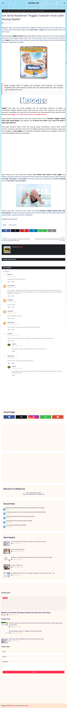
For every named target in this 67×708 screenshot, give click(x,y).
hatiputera (10, 356)
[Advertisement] (17, 437)
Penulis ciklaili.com (16, 565)
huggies (8, 11)
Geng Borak (10, 322)
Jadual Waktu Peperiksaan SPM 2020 (16, 525)
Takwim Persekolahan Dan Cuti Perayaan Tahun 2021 (20, 516)
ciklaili (20, 247)
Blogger (26, 705)
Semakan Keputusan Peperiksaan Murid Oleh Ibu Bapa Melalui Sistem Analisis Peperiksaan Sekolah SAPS (36, 624)
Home (4, 11)
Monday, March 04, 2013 (12, 357)
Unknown (10, 300)
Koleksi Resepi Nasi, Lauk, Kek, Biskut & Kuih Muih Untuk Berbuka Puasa (26, 512)
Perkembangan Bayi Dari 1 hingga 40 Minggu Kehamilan (25, 631)
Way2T (14, 705)
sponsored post (12, 225)
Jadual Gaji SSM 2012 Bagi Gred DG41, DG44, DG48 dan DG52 (28, 541)
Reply (9, 281)
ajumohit (10, 311)
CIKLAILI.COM (33, 3)
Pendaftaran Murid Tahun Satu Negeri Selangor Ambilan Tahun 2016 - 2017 (33, 573)
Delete (13, 281)
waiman (9, 274)
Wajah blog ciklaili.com (18, 549)
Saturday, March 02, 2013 (12, 324)
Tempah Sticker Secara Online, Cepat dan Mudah (19, 520)
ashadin (9, 333)
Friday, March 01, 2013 (12, 276)
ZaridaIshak (11, 285)
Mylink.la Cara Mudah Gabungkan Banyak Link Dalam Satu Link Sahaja (25, 507)
